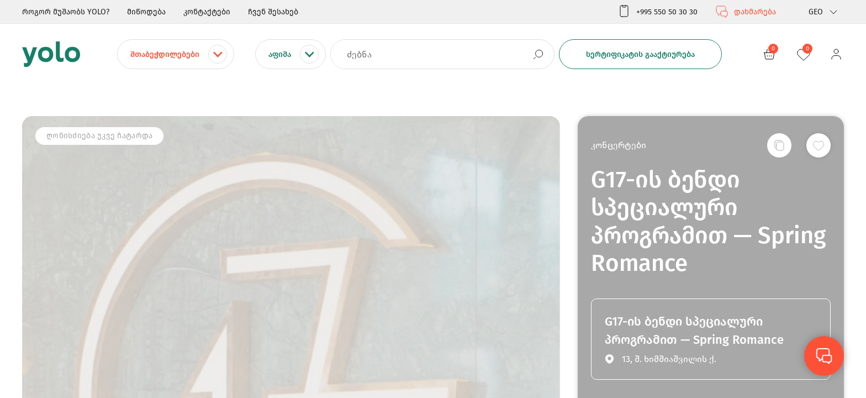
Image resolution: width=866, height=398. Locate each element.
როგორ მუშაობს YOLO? (65, 12)
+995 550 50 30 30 (657, 11)
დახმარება (745, 11)
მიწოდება (146, 12)
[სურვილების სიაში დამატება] (818, 145)
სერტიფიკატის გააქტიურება (640, 54)
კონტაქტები (206, 12)
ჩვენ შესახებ (273, 12)
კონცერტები (618, 145)
